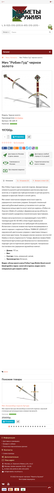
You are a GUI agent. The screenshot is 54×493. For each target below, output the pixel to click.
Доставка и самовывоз (11, 441)
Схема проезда (8, 453)
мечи (6, 372)
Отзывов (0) (23, 181)
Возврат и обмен (8, 444)
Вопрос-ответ (41, 181)
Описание (8, 181)
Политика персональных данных (14, 446)
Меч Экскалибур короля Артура (15, 406)
